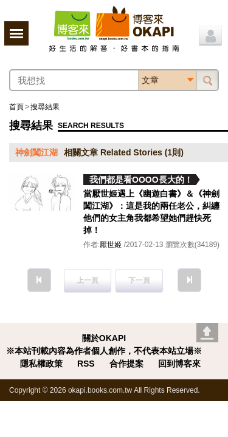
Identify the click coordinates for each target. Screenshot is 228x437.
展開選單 (16, 33)
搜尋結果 (45, 107)
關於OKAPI (104, 338)
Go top (207, 332)
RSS (86, 363)
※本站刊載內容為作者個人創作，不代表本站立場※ (104, 351)
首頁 (16, 107)
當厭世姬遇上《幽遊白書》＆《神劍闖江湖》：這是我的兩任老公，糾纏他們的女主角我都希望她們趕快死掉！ (151, 212)
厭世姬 (111, 244)
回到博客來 (179, 363)
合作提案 (126, 363)
